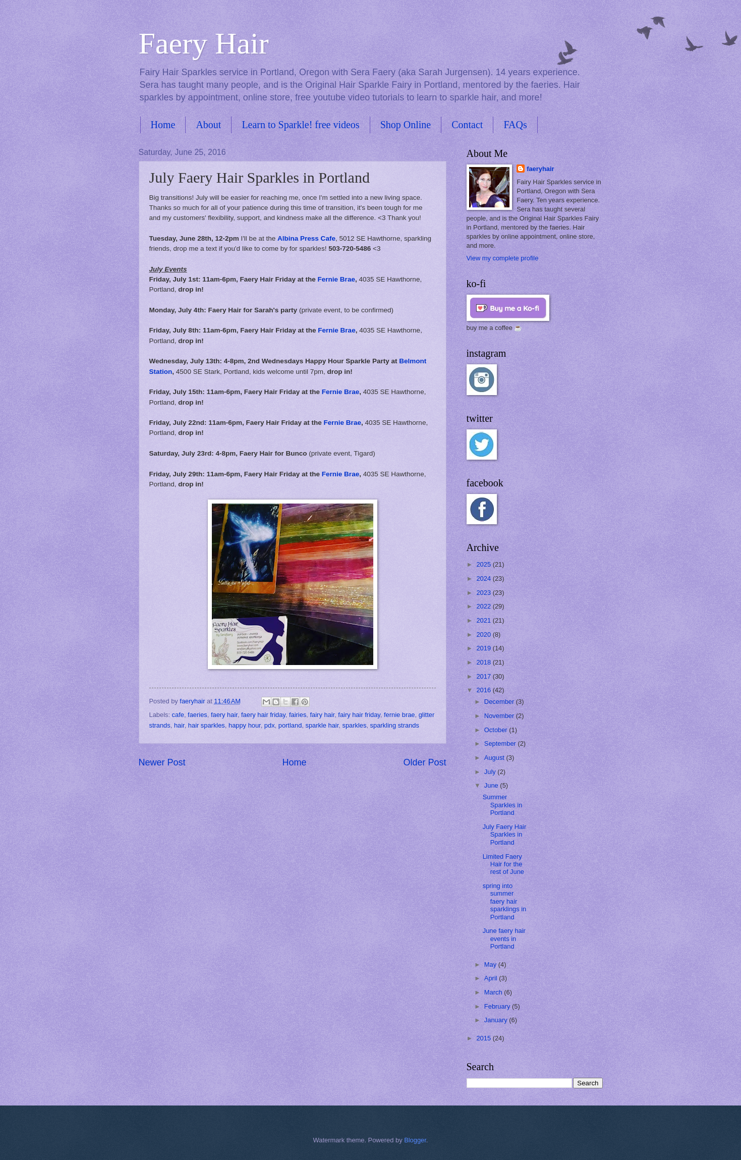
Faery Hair (204, 43)
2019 (484, 648)
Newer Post (162, 762)
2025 (484, 564)
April (491, 978)
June (492, 785)
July (490, 772)
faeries (197, 715)
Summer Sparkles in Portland (503, 804)
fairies (297, 715)
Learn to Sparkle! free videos (300, 124)
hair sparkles (206, 725)
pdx (269, 725)
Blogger (415, 1140)
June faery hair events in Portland (504, 938)
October (496, 730)
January (496, 1020)
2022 (484, 606)
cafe (178, 715)
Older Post (424, 762)
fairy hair (322, 715)
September (501, 743)
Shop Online (405, 124)
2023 (484, 592)
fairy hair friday (359, 715)
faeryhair (540, 169)
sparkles (354, 725)
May (491, 964)
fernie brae (399, 715)
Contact (467, 124)
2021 (484, 620)
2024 (484, 578)
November (500, 716)
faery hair (224, 715)
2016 (484, 690)
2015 (484, 1038)
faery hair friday (263, 715)
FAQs (515, 124)
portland (290, 725)
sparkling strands (394, 725)
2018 (484, 662)
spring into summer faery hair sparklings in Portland (505, 901)
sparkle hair (321, 725)
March (494, 992)
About (208, 124)
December (500, 701)
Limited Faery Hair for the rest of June (503, 864)
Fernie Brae (336, 279)
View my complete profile (503, 258)
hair (179, 725)
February (498, 1006)
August (495, 757)
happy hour (245, 725)
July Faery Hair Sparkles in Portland (505, 834)
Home (163, 124)
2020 (484, 634)
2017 (484, 676)
